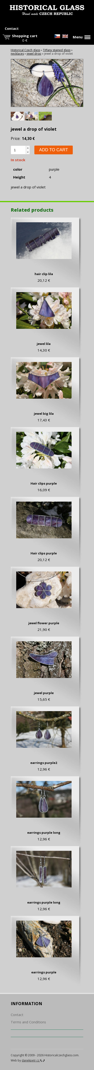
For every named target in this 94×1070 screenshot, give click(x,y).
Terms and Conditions (28, 1022)
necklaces (17, 54)
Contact (12, 29)
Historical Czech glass (25, 50)
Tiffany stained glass (56, 50)
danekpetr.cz (33, 1060)
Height (19, 177)
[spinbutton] (18, 150)
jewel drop (34, 54)
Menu (81, 37)
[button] (28, 148)
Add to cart (53, 149)
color (17, 169)
